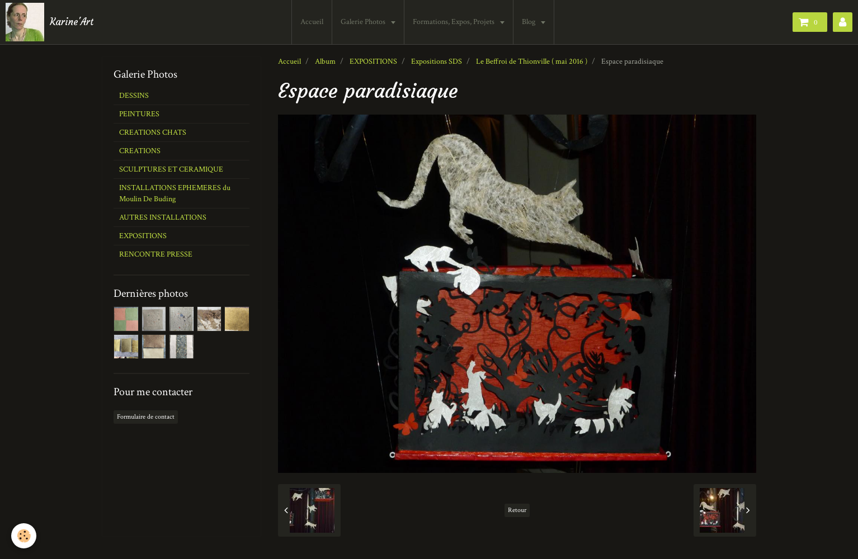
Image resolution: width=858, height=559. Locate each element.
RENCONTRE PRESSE (155, 254)
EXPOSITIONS (373, 61)
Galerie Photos (364, 22)
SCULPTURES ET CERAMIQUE (171, 169)
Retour (517, 510)
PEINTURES (139, 114)
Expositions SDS (436, 61)
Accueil (312, 22)
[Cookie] (23, 535)
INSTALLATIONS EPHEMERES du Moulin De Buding (174, 193)
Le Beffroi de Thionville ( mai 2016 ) (531, 61)
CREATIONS (140, 151)
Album (325, 61)
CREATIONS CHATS (152, 132)
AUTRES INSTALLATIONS (162, 217)
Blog (530, 22)
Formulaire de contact (146, 417)
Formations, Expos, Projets (455, 22)
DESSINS (134, 96)
